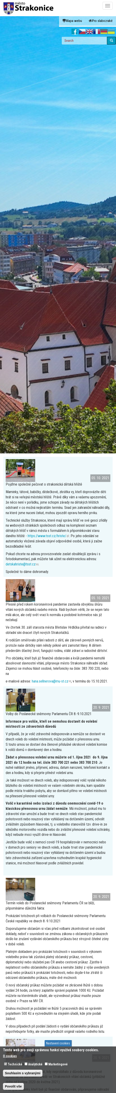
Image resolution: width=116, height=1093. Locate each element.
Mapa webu (72, 21)
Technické (15, 1064)
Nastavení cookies (58, 1043)
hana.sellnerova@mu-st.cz (51, 681)
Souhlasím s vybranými (22, 1073)
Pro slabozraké (101, 21)
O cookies (10, 1056)
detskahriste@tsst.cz (22, 564)
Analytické (35, 1064)
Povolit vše (13, 1086)
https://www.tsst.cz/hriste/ (48, 536)
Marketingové (58, 1064)
